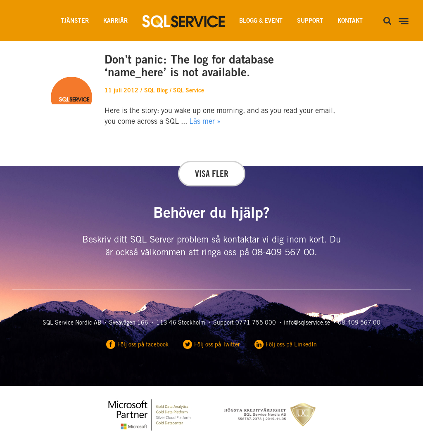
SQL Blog (156, 91)
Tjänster (75, 21)
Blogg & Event (261, 21)
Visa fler (211, 174)
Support (310, 21)
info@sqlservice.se (307, 323)
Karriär (115, 21)
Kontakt (350, 21)
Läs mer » (205, 122)
